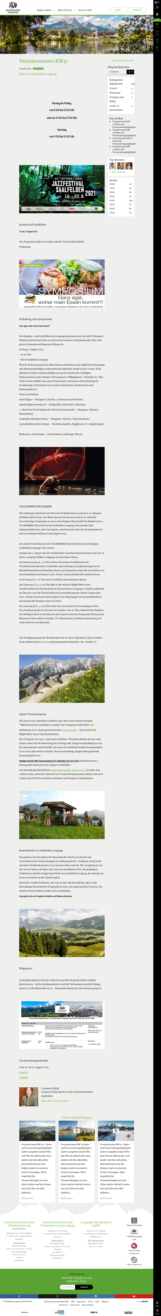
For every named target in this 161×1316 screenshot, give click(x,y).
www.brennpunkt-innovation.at (69, 770)
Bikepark (105, 1302)
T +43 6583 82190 (88, 1234)
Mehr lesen (27, 1198)
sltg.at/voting (69, 730)
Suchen (130, 72)
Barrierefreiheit (88, 1305)
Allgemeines (38, 69)
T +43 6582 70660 (11, 1236)
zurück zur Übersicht (123, 60)
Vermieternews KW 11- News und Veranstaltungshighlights (115, 1146)
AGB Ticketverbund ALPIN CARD (56, 1302)
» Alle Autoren (117, 172)
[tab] (157, 2)
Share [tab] (157, 1312)
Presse (90, 1302)
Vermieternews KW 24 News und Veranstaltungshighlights (76, 1146)
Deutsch (23, 1072)
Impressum (81, 1302)
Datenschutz (75, 1305)
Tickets (118, 10)
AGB (72, 1302)
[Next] (147, 1312)
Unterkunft (136, 10)
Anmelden (84, 1287)
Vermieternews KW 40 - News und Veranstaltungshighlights (36, 1146)
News (97, 1302)
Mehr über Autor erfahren (55, 1101)
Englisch (23, 1078)
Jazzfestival (63, 1305)
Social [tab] (157, 1304)
